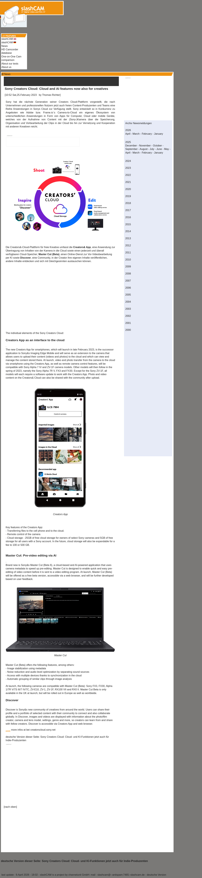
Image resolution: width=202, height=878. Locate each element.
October (157, 145)
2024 (128, 161)
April (127, 133)
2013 (128, 238)
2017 (128, 210)
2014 (128, 231)
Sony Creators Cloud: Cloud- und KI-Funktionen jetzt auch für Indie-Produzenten (95, 861)
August (144, 149)
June (159, 149)
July (152, 149)
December (131, 145)
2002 (128, 316)
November (145, 145)
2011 (128, 252)
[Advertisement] (101, 7)
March (136, 133)
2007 (128, 280)
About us (6, 67)
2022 (128, 175)
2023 (128, 168)
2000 (128, 330)
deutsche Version (156, 874)
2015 (128, 224)
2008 (128, 273)
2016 (128, 217)
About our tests (9, 63)
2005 (128, 294)
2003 (128, 309)
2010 (128, 259)
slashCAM (8, 39)
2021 (128, 182)
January (158, 133)
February (147, 133)
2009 (128, 266)
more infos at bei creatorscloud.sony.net (33, 729)
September (131, 149)
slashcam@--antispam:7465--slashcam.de (121, 874)
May (166, 149)
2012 (128, 245)
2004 (128, 301)
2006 (128, 287)
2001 (128, 323)
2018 (128, 203)
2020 (128, 189)
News (4, 46)
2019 (128, 196)
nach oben (10, 806)
